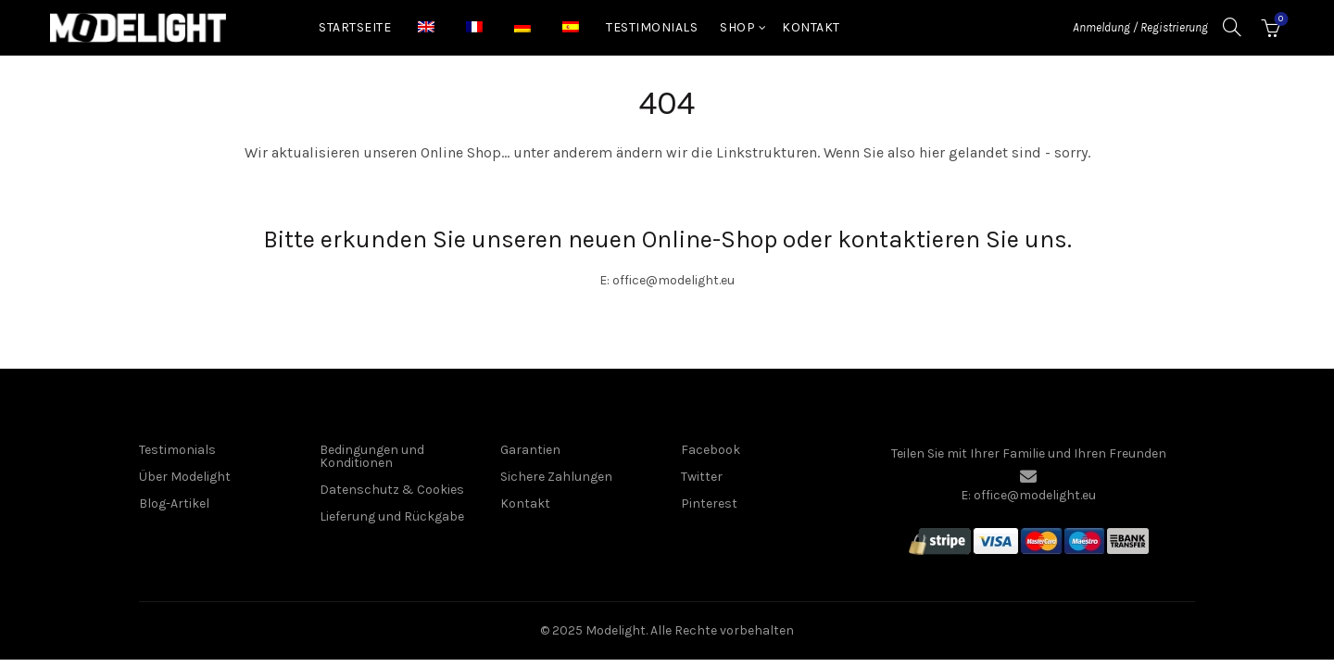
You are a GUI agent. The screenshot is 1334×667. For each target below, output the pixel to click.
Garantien (530, 450)
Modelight (615, 630)
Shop (737, 27)
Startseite (355, 27)
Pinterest (709, 503)
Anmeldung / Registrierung (1140, 27)
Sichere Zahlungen (556, 477)
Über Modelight (185, 477)
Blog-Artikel (174, 503)
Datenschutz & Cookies (392, 489)
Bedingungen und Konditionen (372, 456)
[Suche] (1232, 27)
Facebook (710, 450)
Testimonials (652, 27)
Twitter (702, 477)
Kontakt (811, 27)
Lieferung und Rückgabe (392, 516)
